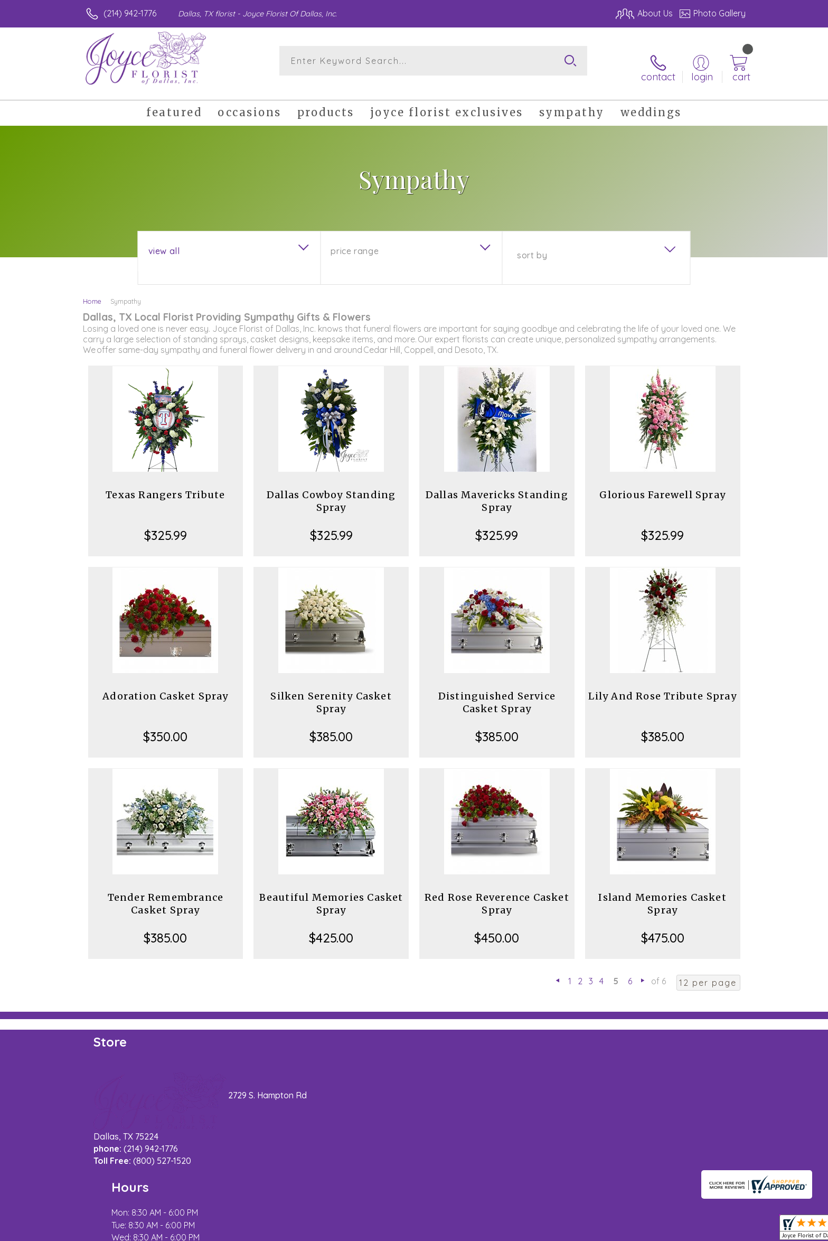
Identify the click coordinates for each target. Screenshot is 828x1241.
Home (92, 289)
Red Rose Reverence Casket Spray (497, 892)
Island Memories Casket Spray (662, 892)
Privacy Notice (576, 1230)
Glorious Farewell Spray (662, 483)
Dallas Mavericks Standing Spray (497, 489)
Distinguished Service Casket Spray (497, 690)
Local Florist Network (652, 1230)
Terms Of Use (514, 1230)
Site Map (717, 1230)
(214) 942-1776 (129, 13)
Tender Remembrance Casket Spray (166, 892)
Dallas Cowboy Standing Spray (331, 489)
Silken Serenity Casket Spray (330, 690)
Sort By (532, 243)
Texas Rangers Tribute (165, 483)
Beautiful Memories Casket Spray (331, 892)
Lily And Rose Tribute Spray (662, 684)
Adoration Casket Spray (165, 684)
